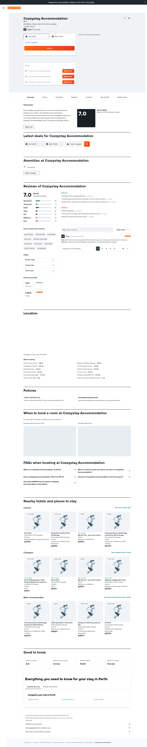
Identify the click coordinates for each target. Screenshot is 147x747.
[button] (144, 2)
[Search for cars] (3, 23)
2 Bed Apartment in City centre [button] (62, 623)
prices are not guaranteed (65, 718)
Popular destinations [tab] (50, 687)
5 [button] (54, 61)
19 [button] (55, 71)
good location (28, 234)
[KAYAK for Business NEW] (3, 38)
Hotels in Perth (99, 699)
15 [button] (70, 66)
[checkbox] (34, 284)
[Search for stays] (3, 19)
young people (41, 248)
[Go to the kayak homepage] (14, 8)
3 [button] (44, 61)
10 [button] (45, 66)
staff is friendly (40, 234)
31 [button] (45, 81)
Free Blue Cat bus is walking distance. (77, 196)
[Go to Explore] (3, 29)
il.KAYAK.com (27, 742)
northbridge (51, 234)
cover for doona (29, 248)
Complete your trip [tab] (33, 687)
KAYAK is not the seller (78, 724)
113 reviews (36, 29)
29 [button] (70, 76)
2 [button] (39, 61)
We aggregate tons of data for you (78, 728)
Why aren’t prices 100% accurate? (78, 731)
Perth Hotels (88, 742)
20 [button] (60, 71)
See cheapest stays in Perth (121, 552)
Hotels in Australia (59, 742)
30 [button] (40, 81)
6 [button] (59, 61)
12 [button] (55, 66)
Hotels (35, 742)
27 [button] (60, 76)
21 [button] (65, 71)
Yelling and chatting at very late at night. (77, 217)
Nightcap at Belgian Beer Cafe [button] (115, 580)
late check (27, 239)
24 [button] (45, 76)
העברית (91, 2)
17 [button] (44, 71)
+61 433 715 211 (28, 26)
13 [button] (60, 66)
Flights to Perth (33, 699)
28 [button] (65, 76)
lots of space (38, 244)
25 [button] (50, 76)
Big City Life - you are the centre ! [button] (89, 535)
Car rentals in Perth (67, 699)
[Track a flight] (3, 33)
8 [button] (70, 61)
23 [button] (40, 76)
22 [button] (70, 71)
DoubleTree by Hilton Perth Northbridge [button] (60, 534)
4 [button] (49, 61)
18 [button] (50, 71)
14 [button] (65, 66)
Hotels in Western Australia (74, 742)
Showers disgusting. (71, 211)
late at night (48, 244)
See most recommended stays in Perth (117, 597)
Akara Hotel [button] (55, 580)
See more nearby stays (123, 507)
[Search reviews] (89, 229)
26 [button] (55, 76)
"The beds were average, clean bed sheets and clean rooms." (84, 214)
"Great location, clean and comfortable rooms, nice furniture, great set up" (88, 202)
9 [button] (39, 66)
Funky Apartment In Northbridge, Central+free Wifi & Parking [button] (116, 534)
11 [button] (49, 66)
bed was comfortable (40, 239)
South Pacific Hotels (45, 742)
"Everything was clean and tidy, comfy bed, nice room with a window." (86, 199)
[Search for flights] (3, 14)
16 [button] (40, 71)
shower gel (27, 244)
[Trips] (3, 44)
